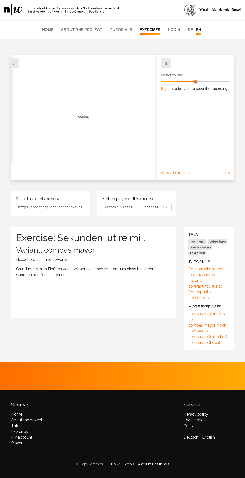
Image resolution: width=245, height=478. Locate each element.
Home (47, 30)
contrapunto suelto (205, 286)
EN (198, 30)
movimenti (197, 241)
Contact (191, 425)
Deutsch (191, 437)
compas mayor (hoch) (208, 325)
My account (21, 437)
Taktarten (197, 253)
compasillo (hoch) (204, 342)
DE (190, 30)
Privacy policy (196, 414)
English (208, 437)
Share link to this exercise (38, 198)
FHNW (114, 464)
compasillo (198, 331)
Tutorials (121, 30)
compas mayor (200, 247)
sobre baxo (217, 241)
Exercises (150, 30)
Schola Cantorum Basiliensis (146, 464)
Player (16, 443)
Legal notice (195, 420)
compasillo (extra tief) (207, 336)
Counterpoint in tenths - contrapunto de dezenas (208, 275)
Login (174, 30)
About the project (81, 30)
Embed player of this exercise (128, 198)
